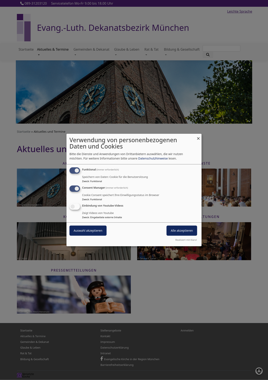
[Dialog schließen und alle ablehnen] (198, 136)
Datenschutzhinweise (153, 158)
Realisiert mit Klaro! (186, 239)
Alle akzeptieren (182, 231)
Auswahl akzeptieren (88, 231)
